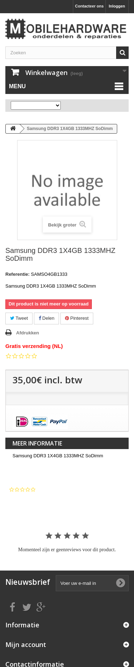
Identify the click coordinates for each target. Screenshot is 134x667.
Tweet (19, 318)
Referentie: (17, 274)
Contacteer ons (89, 6)
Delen (47, 318)
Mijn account (25, 644)
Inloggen (117, 6)
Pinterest (77, 318)
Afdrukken (27, 332)
